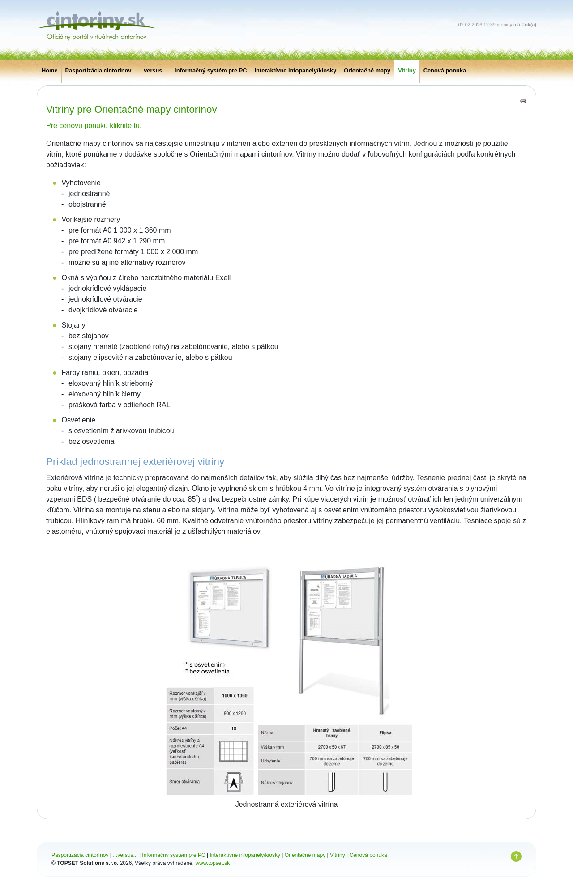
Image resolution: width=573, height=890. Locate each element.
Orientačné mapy (367, 70)
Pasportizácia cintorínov (98, 70)
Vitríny (407, 70)
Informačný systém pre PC (211, 70)
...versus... (153, 70)
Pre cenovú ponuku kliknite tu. (93, 125)
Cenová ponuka (444, 70)
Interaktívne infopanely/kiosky (296, 70)
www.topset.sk (212, 863)
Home (50, 70)
